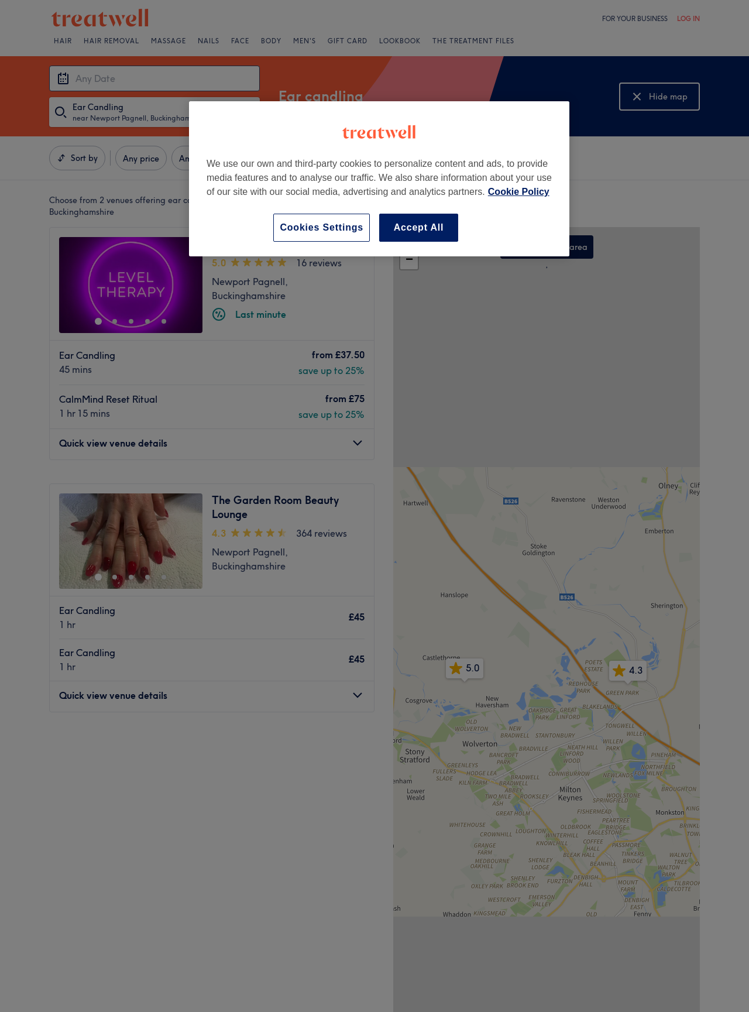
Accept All (419, 227)
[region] (379, 178)
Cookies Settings (321, 227)
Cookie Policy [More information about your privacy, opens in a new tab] (518, 192)
